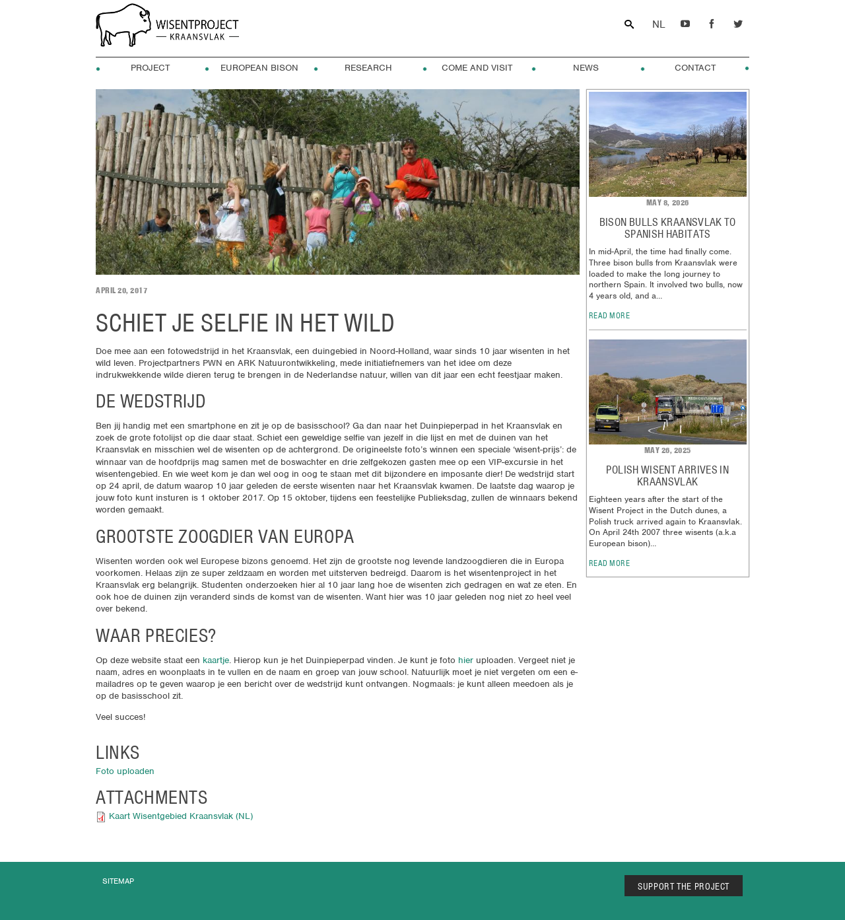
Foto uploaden (125, 771)
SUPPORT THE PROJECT (683, 886)
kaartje (216, 660)
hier (465, 660)
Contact (695, 68)
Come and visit (477, 68)
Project (150, 68)
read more (609, 315)
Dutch (658, 24)
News (586, 68)
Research (368, 68)
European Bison (259, 68)
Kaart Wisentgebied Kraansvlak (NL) (181, 816)
